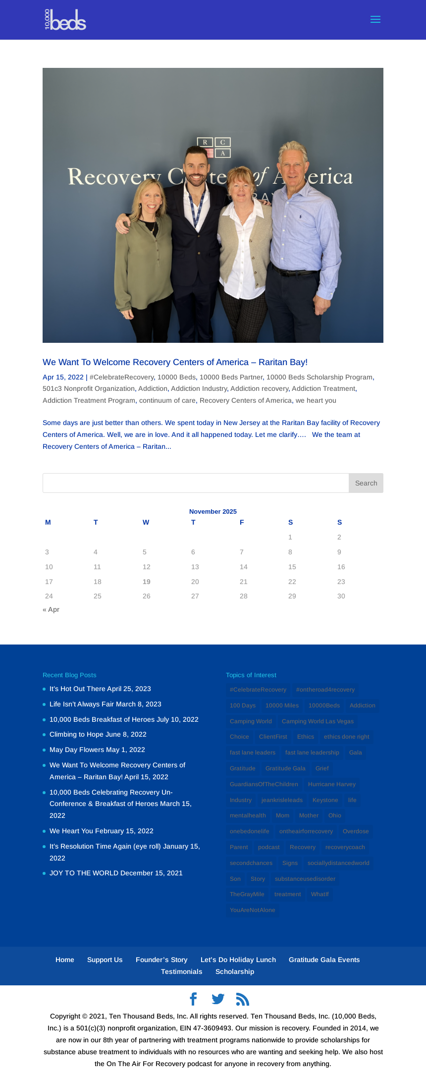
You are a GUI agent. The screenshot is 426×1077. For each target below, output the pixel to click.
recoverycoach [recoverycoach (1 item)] (345, 847)
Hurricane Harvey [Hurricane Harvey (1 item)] (332, 784)
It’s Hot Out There (78, 689)
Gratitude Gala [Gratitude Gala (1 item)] (286, 768)
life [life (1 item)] (352, 800)
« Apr (51, 609)
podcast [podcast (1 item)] (269, 847)
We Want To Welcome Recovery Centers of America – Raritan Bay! (175, 362)
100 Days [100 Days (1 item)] (243, 705)
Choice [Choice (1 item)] (239, 736)
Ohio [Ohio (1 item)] (334, 815)
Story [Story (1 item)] (258, 878)
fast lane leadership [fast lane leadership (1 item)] (312, 752)
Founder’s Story (162, 960)
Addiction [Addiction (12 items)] (362, 705)
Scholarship (234, 971)
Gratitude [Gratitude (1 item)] (243, 768)
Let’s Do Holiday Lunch (238, 960)
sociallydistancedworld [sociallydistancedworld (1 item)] (339, 863)
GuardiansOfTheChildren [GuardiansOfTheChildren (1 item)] (264, 784)
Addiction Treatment (323, 388)
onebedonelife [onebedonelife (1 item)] (249, 831)
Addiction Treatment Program (89, 400)
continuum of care (167, 400)
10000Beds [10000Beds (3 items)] (324, 705)
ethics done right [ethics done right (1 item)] (347, 736)
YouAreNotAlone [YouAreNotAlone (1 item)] (252, 910)
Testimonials (182, 971)
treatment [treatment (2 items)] (287, 894)
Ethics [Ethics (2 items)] (305, 736)
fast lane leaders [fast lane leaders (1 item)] (252, 752)
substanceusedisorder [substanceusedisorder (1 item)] (305, 878)
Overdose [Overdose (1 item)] (356, 831)
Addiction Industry (199, 388)
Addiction (152, 388)
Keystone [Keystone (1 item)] (325, 800)
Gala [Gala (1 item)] (355, 752)
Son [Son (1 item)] (235, 878)
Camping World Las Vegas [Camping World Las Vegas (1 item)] (318, 721)
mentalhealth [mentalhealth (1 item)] (248, 815)
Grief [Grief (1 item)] (322, 768)
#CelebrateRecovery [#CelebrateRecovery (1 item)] (258, 689)
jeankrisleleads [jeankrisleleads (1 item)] (282, 800)
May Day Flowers (77, 750)
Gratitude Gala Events (324, 960)
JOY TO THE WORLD (84, 873)
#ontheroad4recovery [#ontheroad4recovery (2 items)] (325, 689)
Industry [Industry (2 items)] (241, 800)
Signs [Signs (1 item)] (290, 863)
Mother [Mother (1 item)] (309, 815)
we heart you (316, 400)
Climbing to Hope (77, 734)
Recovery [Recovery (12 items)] (303, 847)
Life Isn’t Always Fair (82, 704)
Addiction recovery (259, 388)
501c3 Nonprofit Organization (89, 388)
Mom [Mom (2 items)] (282, 815)
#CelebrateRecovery (122, 377)
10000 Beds (177, 377)
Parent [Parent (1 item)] (239, 847)
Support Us (105, 960)
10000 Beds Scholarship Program (319, 377)
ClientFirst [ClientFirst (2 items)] (273, 736)
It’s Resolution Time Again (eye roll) (105, 846)
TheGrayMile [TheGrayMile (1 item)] (247, 894)
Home (64, 960)
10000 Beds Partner (231, 377)
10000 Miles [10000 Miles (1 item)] (282, 705)
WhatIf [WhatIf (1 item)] (320, 894)
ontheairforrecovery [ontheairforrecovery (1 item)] (306, 831)
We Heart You (71, 831)
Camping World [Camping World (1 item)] (251, 721)
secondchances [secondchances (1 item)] (251, 863)
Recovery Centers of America (246, 400)
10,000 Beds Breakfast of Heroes (102, 719)
